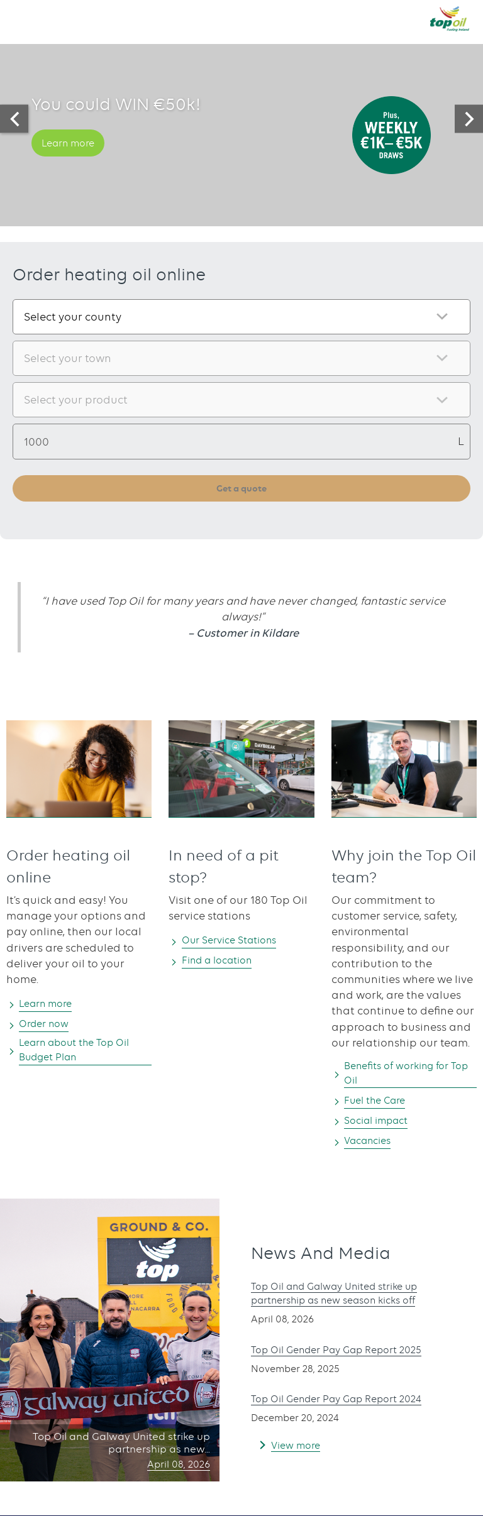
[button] (22, 18)
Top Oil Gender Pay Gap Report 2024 (347, 1403)
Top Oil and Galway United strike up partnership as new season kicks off (346, 1298)
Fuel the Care (380, 1104)
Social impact (382, 1124)
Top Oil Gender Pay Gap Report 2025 (347, 1354)
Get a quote (241, 489)
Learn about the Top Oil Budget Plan (84, 1053)
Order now (49, 1025)
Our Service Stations (236, 941)
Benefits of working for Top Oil (404, 1076)
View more (298, 1449)
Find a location (223, 961)
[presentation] (14, 119)
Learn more (73, 157)
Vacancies (372, 1145)
